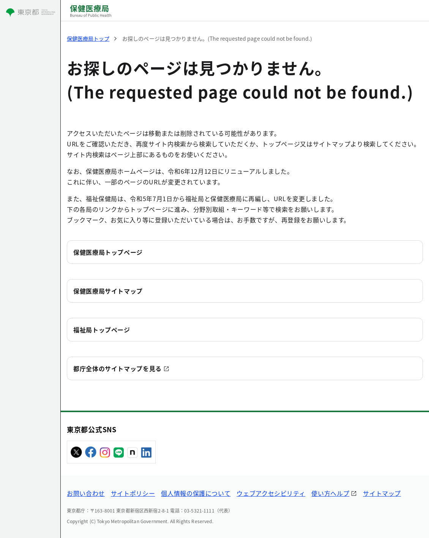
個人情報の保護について (195, 493)
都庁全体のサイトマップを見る (117, 368)
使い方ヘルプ (330, 493)
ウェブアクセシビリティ (271, 493)
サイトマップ (382, 493)
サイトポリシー (133, 493)
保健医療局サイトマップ (108, 290)
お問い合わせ (86, 493)
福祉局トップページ (101, 329)
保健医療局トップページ (108, 252)
